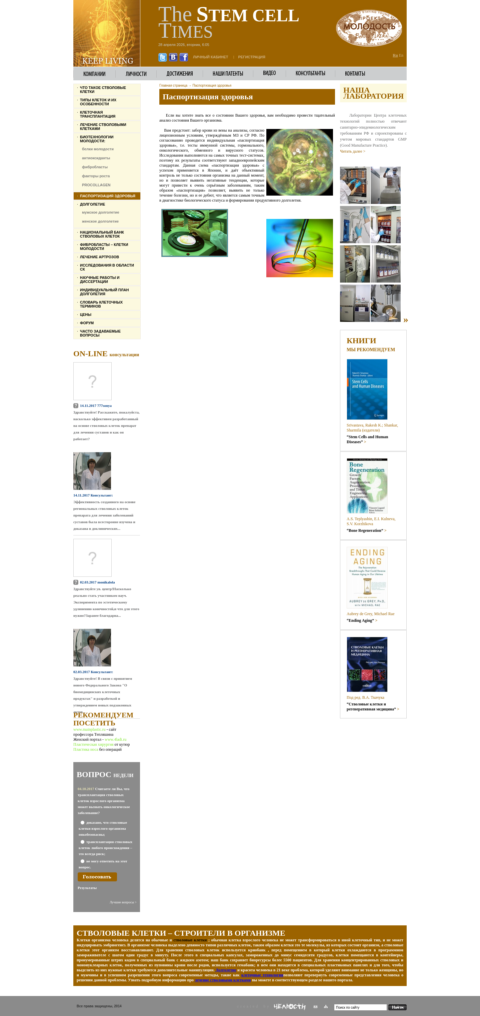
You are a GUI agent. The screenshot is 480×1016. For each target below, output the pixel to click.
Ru (395, 55)
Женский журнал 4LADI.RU (92, 1010)
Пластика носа (85, 749)
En (401, 55)
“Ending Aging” (362, 620)
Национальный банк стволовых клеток (102, 234)
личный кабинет (210, 57)
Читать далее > (352, 151)
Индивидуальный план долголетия (104, 292)
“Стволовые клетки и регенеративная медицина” (373, 706)
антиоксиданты (96, 158)
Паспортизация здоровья (107, 196)
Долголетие (92, 204)
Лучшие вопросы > (123, 902)
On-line (106, 353)
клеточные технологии (262, 975)
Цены (85, 315)
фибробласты (95, 167)
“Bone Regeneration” (367, 530)
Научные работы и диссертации (99, 280)
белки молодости (98, 149)
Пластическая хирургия (93, 744)
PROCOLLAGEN (96, 185)
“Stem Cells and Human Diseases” (367, 439)
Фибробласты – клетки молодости (104, 247)
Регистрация (251, 57)
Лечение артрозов (99, 257)
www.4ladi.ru (115, 739)
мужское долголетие (100, 212)
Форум (87, 323)
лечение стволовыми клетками (223, 980)
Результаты (87, 888)
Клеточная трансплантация (97, 114)
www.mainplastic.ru (90, 729)
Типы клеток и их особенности (98, 102)
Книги (361, 340)
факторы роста (96, 176)
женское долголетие (100, 221)
